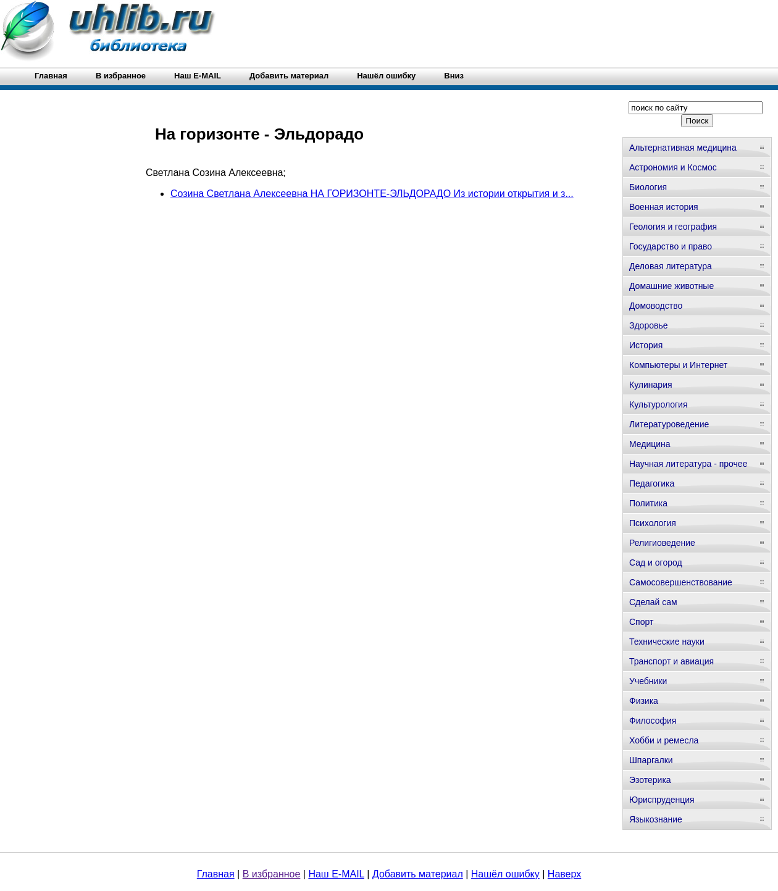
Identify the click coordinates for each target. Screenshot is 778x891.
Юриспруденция (662, 800)
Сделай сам (653, 602)
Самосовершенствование (680, 582)
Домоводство (655, 306)
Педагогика (651, 483)
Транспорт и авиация (671, 661)
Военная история (663, 207)
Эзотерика (650, 780)
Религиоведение (662, 543)
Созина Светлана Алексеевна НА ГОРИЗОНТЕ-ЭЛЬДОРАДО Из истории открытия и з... (372, 193)
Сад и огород (655, 562)
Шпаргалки (651, 760)
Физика (643, 701)
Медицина (650, 444)
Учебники (648, 681)
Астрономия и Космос (673, 167)
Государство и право (670, 246)
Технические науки (667, 641)
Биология (648, 187)
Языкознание (655, 819)
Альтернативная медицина (683, 148)
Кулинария (650, 385)
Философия (652, 721)
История (646, 345)
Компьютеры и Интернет (678, 365)
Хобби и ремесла (663, 740)
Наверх (564, 874)
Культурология (658, 404)
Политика (648, 503)
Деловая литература (670, 266)
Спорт (641, 622)
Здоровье (648, 325)
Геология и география (673, 227)
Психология (652, 523)
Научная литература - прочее (688, 464)
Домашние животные (671, 286)
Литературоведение (669, 424)
